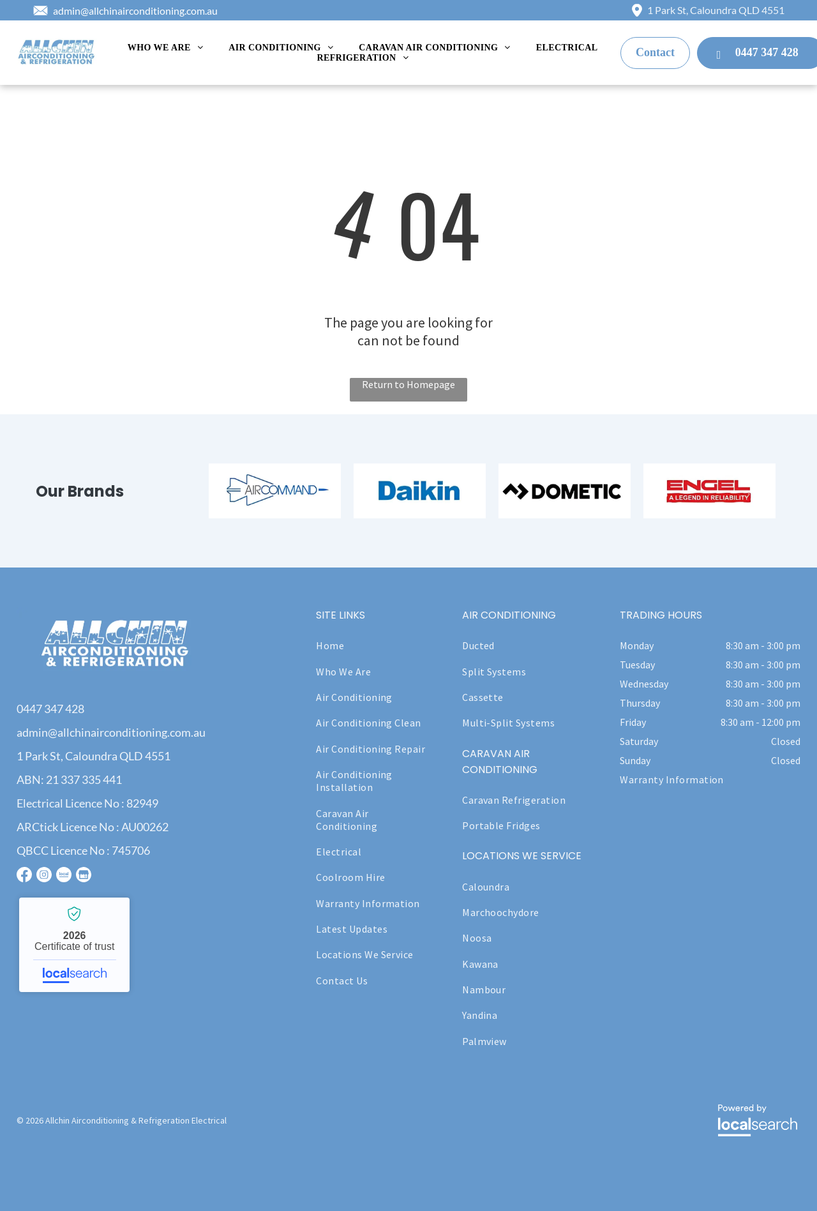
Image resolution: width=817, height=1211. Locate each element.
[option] (275, 490)
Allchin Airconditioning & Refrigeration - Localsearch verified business (74, 945)
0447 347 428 (50, 709)
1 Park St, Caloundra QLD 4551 (715, 10)
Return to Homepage (408, 384)
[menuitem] (165, 48)
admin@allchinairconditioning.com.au (135, 10)
